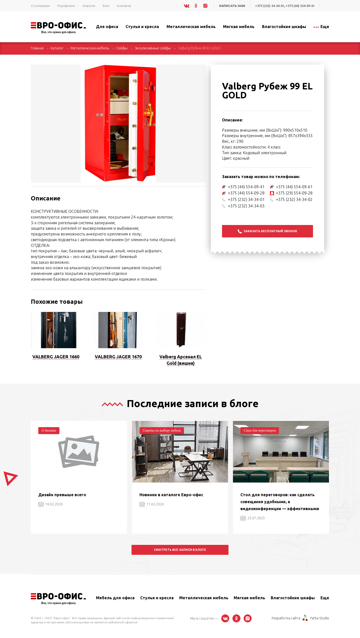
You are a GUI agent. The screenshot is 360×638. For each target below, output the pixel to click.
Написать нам (231, 5)
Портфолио (66, 5)
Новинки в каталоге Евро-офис (171, 494)
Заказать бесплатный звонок (267, 231)
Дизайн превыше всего (62, 494)
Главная (37, 48)
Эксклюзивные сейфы (153, 48)
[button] (201, 69)
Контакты (124, 5)
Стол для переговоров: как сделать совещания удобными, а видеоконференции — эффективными (279, 501)
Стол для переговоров (260, 430)
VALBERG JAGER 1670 (118, 356)
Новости (89, 5)
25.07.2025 (252, 518)
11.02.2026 (151, 504)
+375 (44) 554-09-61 (300, 5)
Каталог (57, 48)
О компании (40, 5)
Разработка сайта (286, 618)
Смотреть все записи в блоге (180, 549)
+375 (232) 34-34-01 (269, 5)
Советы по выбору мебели (162, 430)
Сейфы (122, 48)
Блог (106, 5)
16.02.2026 (50, 504)
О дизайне (49, 430)
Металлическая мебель (90, 48)
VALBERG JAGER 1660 (55, 356)
